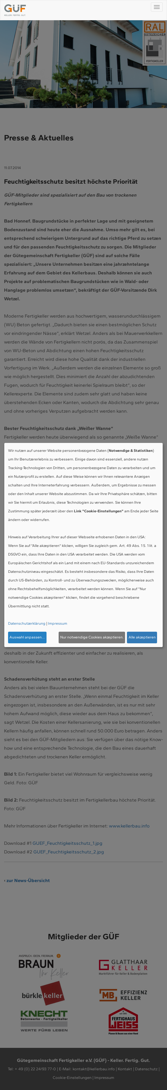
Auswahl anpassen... (27, 637)
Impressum (57, 623)
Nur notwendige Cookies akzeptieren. (92, 637)
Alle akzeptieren (142, 637)
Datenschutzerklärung (26, 623)
